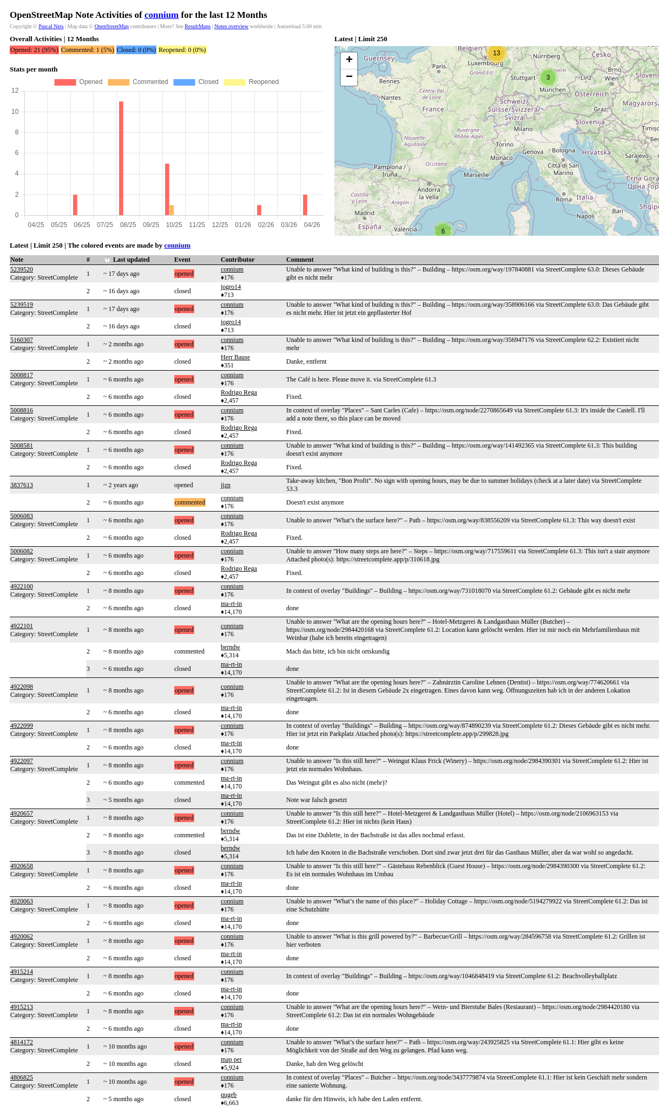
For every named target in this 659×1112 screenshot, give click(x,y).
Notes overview (231, 26)
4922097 (21, 761)
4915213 (21, 1007)
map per (231, 1059)
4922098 (21, 686)
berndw (230, 647)
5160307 (21, 340)
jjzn (225, 485)
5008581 (21, 445)
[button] (443, 231)
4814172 (21, 1042)
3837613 (21, 485)
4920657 (21, 813)
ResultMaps (197, 26)
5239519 (21, 304)
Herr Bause (235, 357)
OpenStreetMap (112, 26)
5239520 (21, 269)
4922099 (21, 725)
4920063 (21, 901)
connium (161, 15)
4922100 (21, 586)
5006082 (21, 551)
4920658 (21, 866)
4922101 (21, 626)
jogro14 (231, 286)
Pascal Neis (50, 26)
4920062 (21, 936)
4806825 (21, 1077)
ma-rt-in (231, 603)
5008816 (21, 410)
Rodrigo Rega (239, 392)
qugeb (228, 1094)
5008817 (21, 375)
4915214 (21, 971)
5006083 (21, 516)
